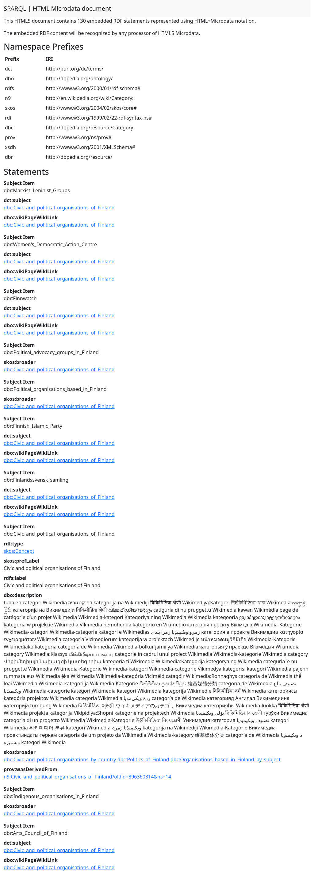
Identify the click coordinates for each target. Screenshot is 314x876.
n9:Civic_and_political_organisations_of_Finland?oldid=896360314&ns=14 (87, 776)
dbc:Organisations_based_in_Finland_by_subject (225, 759)
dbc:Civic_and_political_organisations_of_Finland (59, 207)
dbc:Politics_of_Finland (143, 759)
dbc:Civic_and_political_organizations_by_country (60, 759)
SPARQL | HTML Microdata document (57, 8)
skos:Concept (19, 551)
